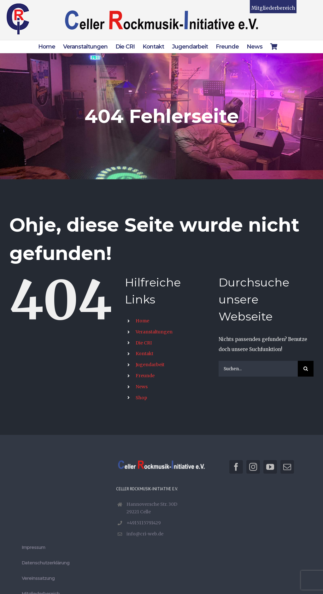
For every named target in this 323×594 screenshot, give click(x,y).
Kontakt (144, 353)
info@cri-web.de (144, 534)
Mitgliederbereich (273, 8)
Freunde (145, 375)
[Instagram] (253, 467)
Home (142, 321)
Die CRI (144, 343)
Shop (141, 398)
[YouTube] (270, 467)
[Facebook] (236, 467)
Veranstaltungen (154, 332)
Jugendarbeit (150, 364)
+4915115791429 (143, 523)
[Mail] (287, 467)
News (142, 386)
